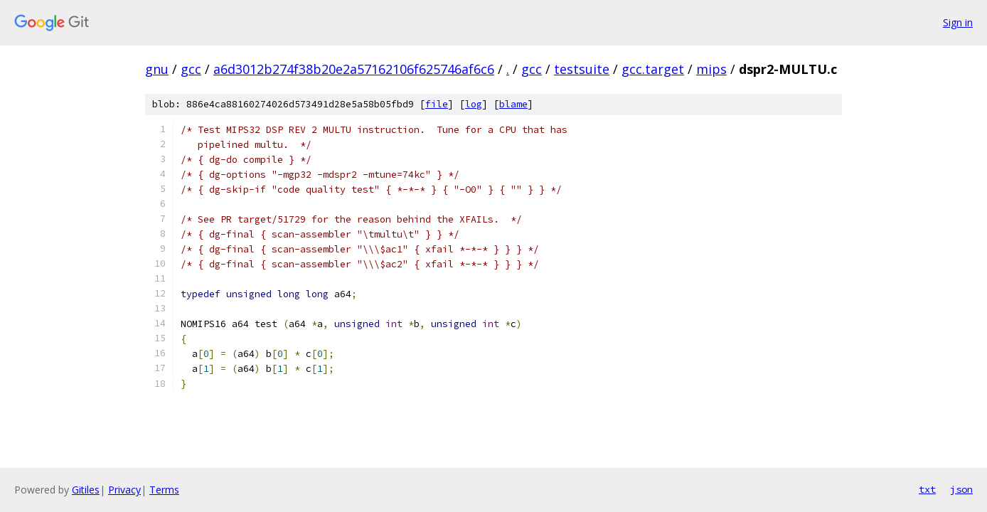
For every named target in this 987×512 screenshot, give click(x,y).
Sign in (958, 22)
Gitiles (86, 489)
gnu (157, 69)
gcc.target (652, 69)
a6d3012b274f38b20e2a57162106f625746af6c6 (353, 69)
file (436, 104)
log (473, 104)
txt (927, 489)
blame (513, 104)
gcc (191, 69)
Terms (164, 489)
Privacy (124, 489)
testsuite (581, 69)
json (961, 489)
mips (711, 69)
